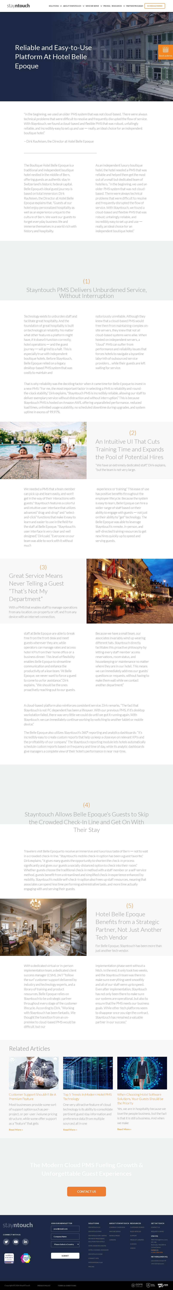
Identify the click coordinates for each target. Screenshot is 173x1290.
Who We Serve (94, 6)
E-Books (133, 1244)
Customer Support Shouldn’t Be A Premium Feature (32, 1096)
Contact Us (155, 1227)
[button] (86, 1191)
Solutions (55, 6)
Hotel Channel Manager (98, 1250)
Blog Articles (135, 1231)
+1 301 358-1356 (157, 1252)
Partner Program (134, 6)
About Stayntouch (73, 6)
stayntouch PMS (94, 1231)
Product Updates (137, 1240)
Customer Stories (137, 1227)
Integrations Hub (95, 1262)
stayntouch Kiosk (95, 1254)
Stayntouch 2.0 (94, 1227)
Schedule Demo (154, 6)
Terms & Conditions (67, 1285)
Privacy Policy (43, 1285)
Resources (118, 6)
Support (133, 1235)
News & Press (114, 1235)
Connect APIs (93, 1258)
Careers (112, 1240)
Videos (132, 1248)
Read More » (16, 1129)
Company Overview (117, 1227)
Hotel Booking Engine (97, 1246)
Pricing (106, 6)
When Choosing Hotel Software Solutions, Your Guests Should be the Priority (140, 1098)
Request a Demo (157, 1231)
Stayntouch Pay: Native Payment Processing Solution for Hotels (97, 1238)
